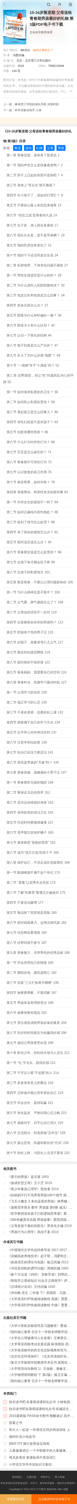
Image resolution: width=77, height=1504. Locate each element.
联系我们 (17, 1477)
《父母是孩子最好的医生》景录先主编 (35, 1226)
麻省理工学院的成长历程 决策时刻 (37, 104)
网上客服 (60, 1477)
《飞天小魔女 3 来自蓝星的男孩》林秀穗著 (39, 1201)
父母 (50, 148)
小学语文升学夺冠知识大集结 (30, 1464)
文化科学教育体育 (41, 32)
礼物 (39, 148)
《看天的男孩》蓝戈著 (24, 1177)
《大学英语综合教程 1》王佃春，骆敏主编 (38, 1368)
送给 (28, 148)
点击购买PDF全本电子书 (54, 1499)
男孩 (61, 148)
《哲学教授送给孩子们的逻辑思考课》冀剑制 (40, 1213)
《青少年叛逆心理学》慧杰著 (29, 1189)
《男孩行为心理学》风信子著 (29, 1232)
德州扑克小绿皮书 (22, 1436)
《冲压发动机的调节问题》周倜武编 (34, 1268)
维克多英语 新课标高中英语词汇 (32, 1457)
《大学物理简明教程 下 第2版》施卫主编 (37, 1375)
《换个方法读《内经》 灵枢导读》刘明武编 (39, 1274)
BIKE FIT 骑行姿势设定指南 (29, 1443)
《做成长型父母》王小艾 (26, 1183)
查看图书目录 (15, 1499)
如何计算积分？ (43, 50)
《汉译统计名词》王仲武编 (27, 1286)
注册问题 (31, 1477)
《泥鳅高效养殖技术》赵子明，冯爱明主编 (39, 1256)
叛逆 (17, 148)
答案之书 (15, 1423)
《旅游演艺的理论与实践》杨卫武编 (34, 1262)
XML (59, 1489)
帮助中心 (46, 1477)
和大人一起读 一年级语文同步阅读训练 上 (39, 1429)
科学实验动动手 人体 (28, 110)
